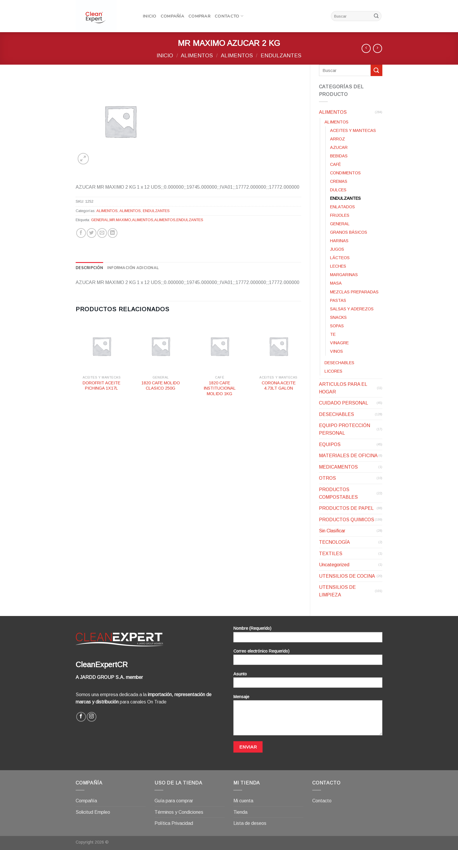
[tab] (89, 268)
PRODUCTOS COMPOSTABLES (338, 493)
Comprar (199, 16)
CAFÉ (335, 164)
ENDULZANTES (281, 55)
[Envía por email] (102, 233)
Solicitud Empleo (93, 812)
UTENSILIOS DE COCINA (347, 576)
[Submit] (376, 16)
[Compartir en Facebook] (81, 233)
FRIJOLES (339, 215)
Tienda (240, 812)
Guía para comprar (174, 800)
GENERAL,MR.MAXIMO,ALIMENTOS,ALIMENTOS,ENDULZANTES (147, 220)
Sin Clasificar (332, 530)
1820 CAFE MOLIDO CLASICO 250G (160, 386)
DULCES (338, 189)
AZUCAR (339, 147)
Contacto (229, 16)
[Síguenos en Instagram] (91, 717)
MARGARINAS (344, 274)
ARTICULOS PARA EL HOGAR (343, 388)
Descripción (89, 268)
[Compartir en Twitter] (91, 233)
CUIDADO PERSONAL (343, 402)
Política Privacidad (174, 823)
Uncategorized (334, 564)
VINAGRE (339, 342)
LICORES (333, 371)
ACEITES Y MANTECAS (353, 130)
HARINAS (339, 240)
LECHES (338, 266)
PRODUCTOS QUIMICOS (346, 519)
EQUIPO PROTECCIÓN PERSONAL (344, 429)
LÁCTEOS (340, 257)
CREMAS (338, 181)
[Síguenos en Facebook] (81, 717)
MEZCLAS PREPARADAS (354, 292)
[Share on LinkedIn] (112, 233)
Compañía (172, 16)
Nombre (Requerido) (307, 636)
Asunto (307, 682)
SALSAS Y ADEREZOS (352, 309)
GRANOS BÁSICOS (348, 232)
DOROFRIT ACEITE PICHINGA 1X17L (101, 386)
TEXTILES (330, 553)
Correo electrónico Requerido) (307, 659)
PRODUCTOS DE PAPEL (346, 508)
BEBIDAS (339, 156)
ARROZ (337, 139)
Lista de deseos (249, 823)
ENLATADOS (342, 206)
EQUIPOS (330, 444)
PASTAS (338, 300)
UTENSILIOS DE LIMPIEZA (337, 591)
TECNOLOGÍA (334, 542)
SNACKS (338, 317)
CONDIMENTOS (345, 173)
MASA (336, 283)
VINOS (336, 351)
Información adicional (133, 268)
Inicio (150, 16)
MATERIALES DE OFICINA (348, 455)
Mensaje (307, 716)
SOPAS (337, 326)
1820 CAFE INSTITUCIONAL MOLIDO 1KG (220, 388)
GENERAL (340, 223)
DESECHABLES (339, 362)
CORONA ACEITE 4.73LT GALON (279, 386)
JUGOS (337, 249)
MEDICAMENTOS (338, 466)
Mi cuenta (243, 800)
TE (333, 334)
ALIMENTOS (197, 55)
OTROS (327, 478)
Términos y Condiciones (179, 812)
